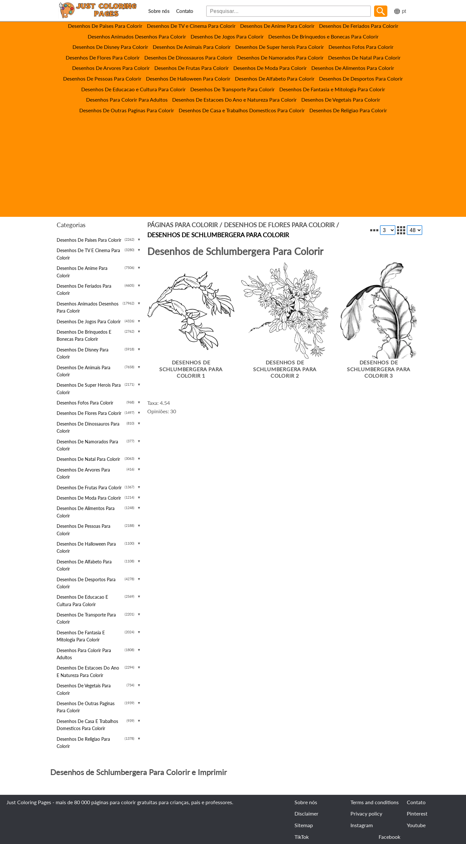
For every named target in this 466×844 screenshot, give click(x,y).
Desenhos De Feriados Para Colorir (358, 26)
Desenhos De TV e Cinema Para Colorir (191, 26)
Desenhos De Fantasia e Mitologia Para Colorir (332, 89)
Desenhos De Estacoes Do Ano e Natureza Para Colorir (234, 99)
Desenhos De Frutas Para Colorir (191, 68)
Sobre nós (159, 11)
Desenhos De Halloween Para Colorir (188, 78)
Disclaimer (306, 813)
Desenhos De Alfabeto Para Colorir (275, 78)
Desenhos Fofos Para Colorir (361, 47)
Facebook (389, 837)
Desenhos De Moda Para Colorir (270, 68)
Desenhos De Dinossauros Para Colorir (188, 57)
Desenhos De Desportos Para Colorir (361, 78)
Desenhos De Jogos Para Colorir (227, 36)
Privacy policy (366, 813)
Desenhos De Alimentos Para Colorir (352, 68)
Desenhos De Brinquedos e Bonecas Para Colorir (323, 36)
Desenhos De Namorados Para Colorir (280, 57)
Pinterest (417, 813)
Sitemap (303, 825)
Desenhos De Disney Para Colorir (110, 47)
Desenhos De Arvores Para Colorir (111, 68)
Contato (184, 11)
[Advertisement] (233, 162)
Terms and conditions (374, 802)
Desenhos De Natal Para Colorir (364, 57)
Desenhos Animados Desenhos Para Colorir (137, 36)
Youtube (416, 825)
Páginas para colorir (182, 224)
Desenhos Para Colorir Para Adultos (127, 99)
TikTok (301, 837)
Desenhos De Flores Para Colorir (103, 57)
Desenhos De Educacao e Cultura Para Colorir (133, 89)
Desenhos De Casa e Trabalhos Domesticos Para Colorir (242, 110)
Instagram (361, 825)
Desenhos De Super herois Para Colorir (279, 47)
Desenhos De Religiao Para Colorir (348, 110)
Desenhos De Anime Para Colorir (277, 26)
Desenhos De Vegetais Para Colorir (340, 99)
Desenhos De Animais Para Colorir (192, 47)
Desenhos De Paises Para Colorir (105, 26)
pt (404, 11)
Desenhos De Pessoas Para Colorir (102, 78)
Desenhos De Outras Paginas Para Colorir (126, 110)
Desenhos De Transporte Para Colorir (232, 89)
